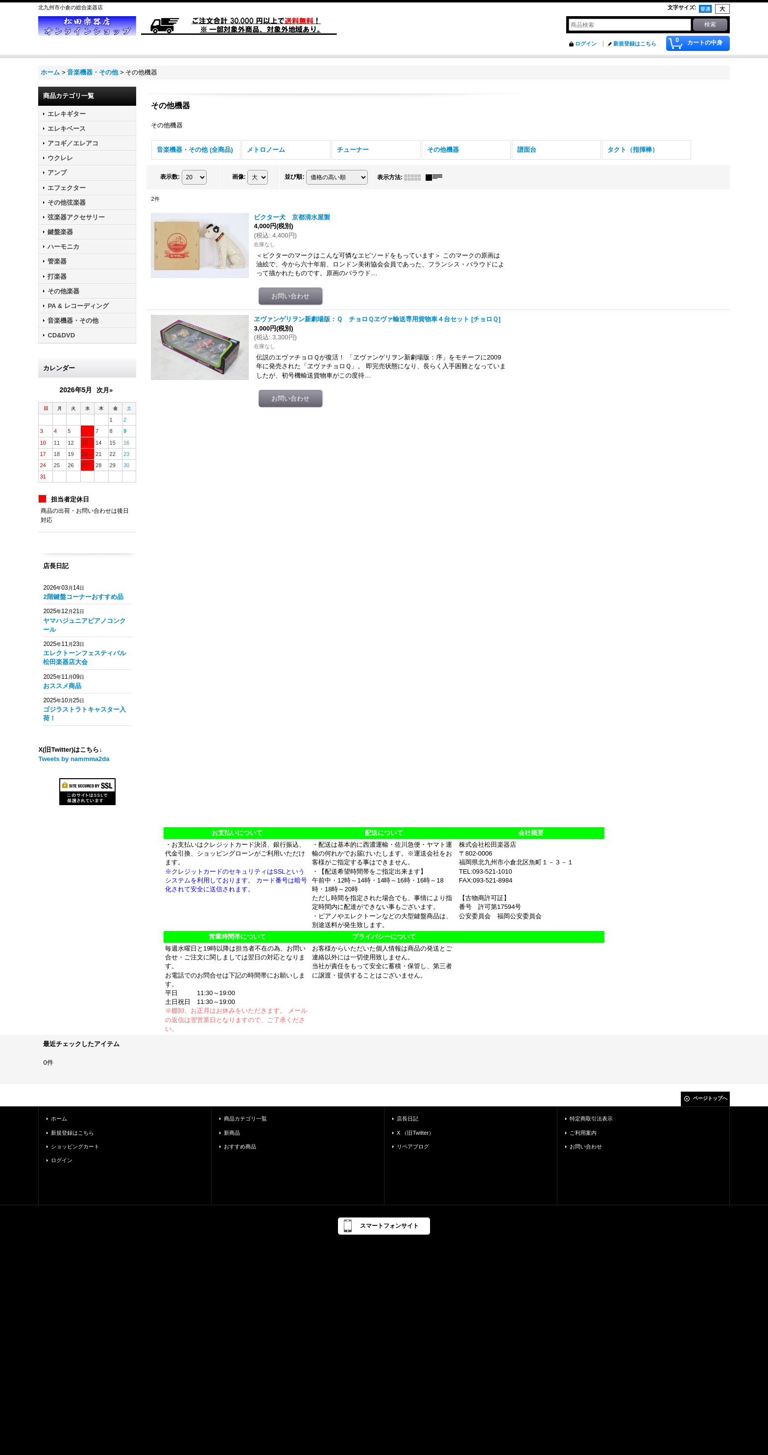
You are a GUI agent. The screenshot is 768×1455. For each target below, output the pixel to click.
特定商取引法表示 (591, 1118)
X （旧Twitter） (415, 1133)
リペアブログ (413, 1146)
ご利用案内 (583, 1133)
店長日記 (407, 1118)
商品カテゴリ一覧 (245, 1118)
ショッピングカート (75, 1146)
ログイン (586, 44)
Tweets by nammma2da (73, 759)
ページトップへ (710, 1098)
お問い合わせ (586, 1146)
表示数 (170, 176)
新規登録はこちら (634, 44)
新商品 (232, 1133)
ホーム (59, 1118)
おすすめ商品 (240, 1146)
